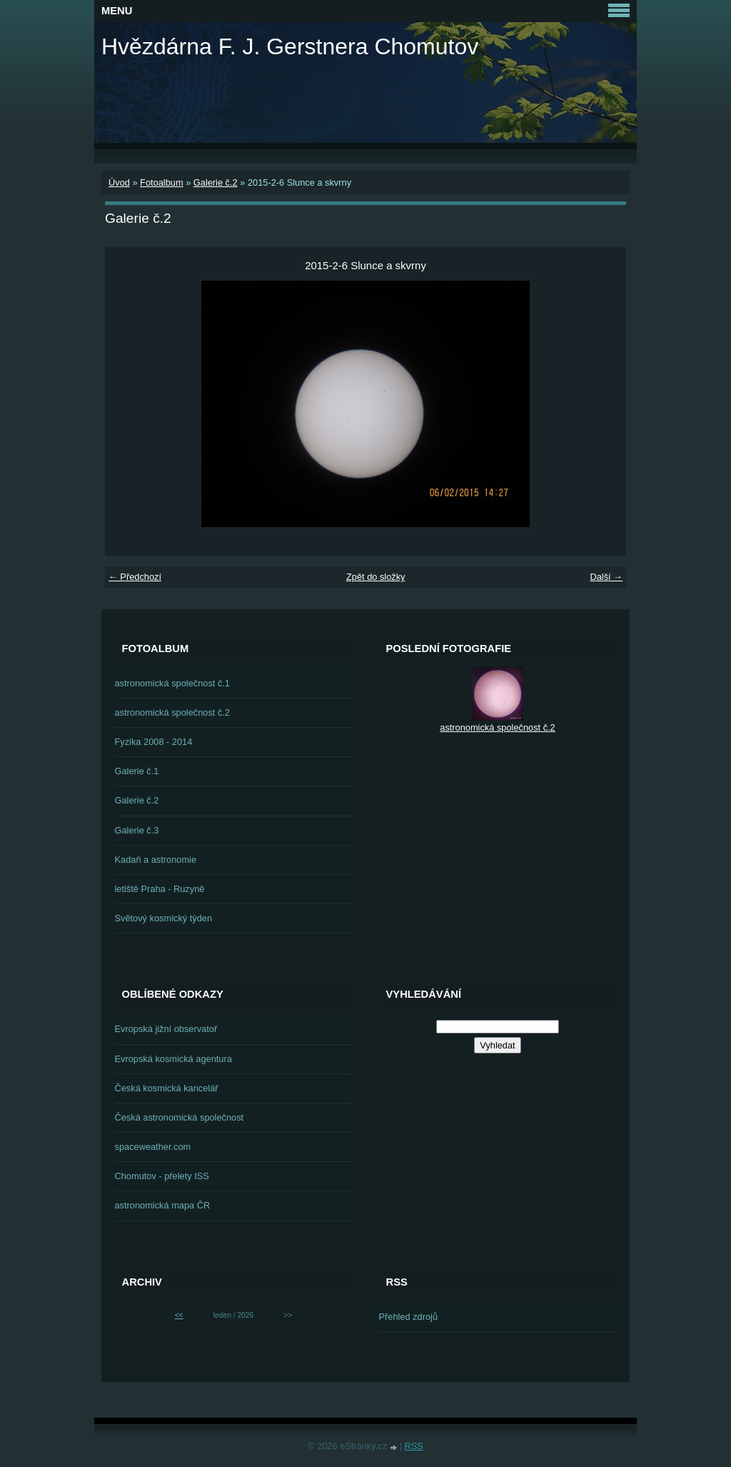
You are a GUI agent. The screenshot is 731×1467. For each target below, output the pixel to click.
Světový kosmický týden (164, 918)
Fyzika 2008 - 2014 (154, 741)
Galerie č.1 (137, 771)
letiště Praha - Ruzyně (160, 888)
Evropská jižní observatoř (166, 1028)
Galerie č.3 (137, 830)
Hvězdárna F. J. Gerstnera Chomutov (289, 46)
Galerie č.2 (215, 182)
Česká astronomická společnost (179, 1117)
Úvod (119, 182)
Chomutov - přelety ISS (162, 1176)
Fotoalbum (161, 182)
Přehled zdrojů (408, 1316)
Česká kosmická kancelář (166, 1088)
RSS (414, 1446)
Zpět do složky (375, 576)
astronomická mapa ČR (163, 1205)
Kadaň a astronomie (156, 859)
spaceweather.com (153, 1146)
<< (179, 1315)
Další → (606, 576)
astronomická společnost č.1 (172, 683)
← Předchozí (135, 576)
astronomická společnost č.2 (172, 712)
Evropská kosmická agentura (173, 1058)
